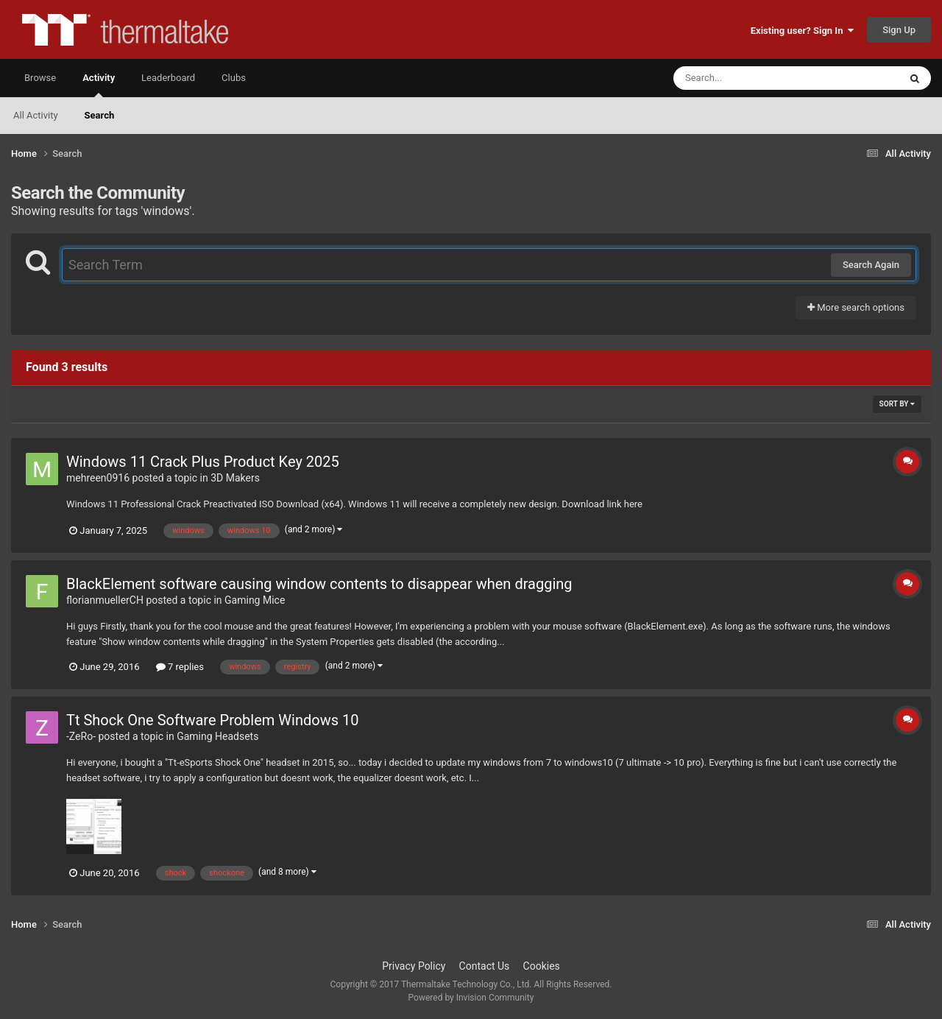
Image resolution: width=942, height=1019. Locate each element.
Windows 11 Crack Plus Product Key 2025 (202, 461)
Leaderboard (168, 77)
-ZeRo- (81, 736)
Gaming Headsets (217, 736)
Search (100, 115)
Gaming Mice (254, 600)
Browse (40, 77)
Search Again (871, 264)
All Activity (35, 115)
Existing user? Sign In (802, 30)
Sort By (897, 404)
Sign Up (899, 29)
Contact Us (484, 966)
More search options (855, 307)
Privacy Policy (413, 966)
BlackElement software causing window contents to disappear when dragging (319, 584)
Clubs (234, 77)
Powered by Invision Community (471, 997)
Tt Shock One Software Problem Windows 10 (212, 720)
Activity (98, 84)
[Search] (749, 78)
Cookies (541, 966)
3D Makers (235, 478)
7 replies (180, 666)
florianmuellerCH (105, 600)
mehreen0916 (98, 478)
